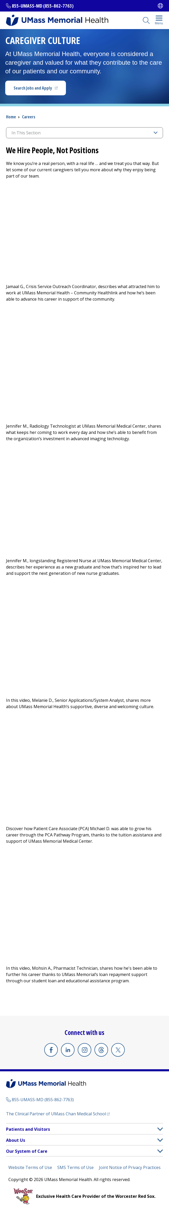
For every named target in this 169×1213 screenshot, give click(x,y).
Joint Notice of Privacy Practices (130, 1167)
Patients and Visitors (28, 1129)
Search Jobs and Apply (33, 88)
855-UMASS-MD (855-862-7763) (43, 6)
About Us (15, 1140)
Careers (28, 117)
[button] (160, 1129)
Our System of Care (26, 1151)
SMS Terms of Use (75, 1167)
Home (11, 117)
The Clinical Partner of (56, 1114)
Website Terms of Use (30, 1167)
